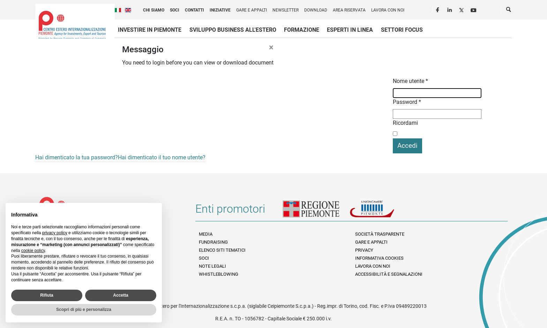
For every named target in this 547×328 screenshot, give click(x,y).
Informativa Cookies (379, 258)
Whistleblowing (218, 274)
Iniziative (220, 10)
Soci (174, 10)
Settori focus (402, 29)
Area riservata (349, 10)
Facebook (438, 9)
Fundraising (213, 242)
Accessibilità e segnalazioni (388, 274)
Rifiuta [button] (46, 295)
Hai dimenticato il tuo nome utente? (161, 157)
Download (315, 10)
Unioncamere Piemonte (382, 211)
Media (205, 234)
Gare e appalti (251, 10)
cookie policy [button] (33, 250)
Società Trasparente (379, 234)
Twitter (462, 9)
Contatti (194, 10)
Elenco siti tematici (222, 250)
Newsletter (285, 10)
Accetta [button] (120, 295)
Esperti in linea (350, 29)
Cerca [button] (509, 11)
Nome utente (410, 81)
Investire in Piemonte (149, 29)
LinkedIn (450, 9)
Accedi (407, 146)
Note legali (212, 266)
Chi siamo (153, 10)
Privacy (364, 250)
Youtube (474, 9)
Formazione (301, 29)
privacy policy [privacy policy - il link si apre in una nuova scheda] (54, 232)
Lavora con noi (387, 10)
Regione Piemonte (316, 211)
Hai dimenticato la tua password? (76, 157)
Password (407, 102)
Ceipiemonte (72, 25)
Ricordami (405, 123)
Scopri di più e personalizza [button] (83, 309)
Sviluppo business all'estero (232, 29)
